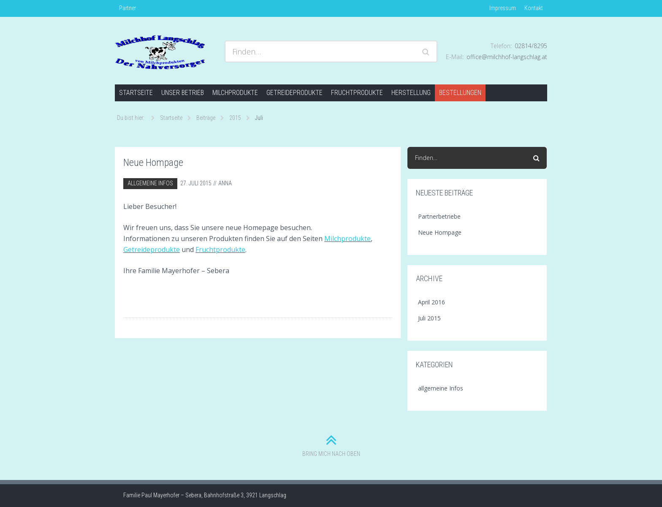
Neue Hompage (153, 162)
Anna (225, 183)
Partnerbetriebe (439, 216)
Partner (127, 8)
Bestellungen (460, 93)
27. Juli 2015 (196, 183)
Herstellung (411, 93)
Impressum (502, 8)
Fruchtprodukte (357, 93)
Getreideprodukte (294, 93)
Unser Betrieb (182, 93)
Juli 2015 (429, 318)
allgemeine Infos (150, 183)
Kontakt (533, 8)
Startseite (136, 93)
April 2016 (431, 302)
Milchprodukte (235, 93)
